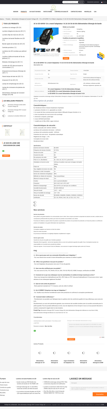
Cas (95, 11)
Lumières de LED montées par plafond (14, 51)
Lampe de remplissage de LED (11, 84)
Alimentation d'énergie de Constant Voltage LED (25, 19)
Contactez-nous (76, 11)
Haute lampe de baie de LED (11, 76)
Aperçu (2, 19)
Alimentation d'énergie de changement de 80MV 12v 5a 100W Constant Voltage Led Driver (54, 361)
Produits (24, 11)
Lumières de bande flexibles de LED (13, 38)
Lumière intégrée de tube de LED (12, 31)
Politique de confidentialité (10, 404)
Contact (66, 58)
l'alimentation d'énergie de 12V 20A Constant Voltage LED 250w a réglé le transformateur (40, 361)
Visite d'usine (47, 11)
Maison (15, 11)
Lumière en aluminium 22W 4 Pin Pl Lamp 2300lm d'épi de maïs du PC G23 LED (55, 387)
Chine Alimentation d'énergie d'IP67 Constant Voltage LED (31, 404)
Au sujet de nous (35, 11)
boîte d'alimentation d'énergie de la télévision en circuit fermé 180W (82, 310)
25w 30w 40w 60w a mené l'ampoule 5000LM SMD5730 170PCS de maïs (54, 392)
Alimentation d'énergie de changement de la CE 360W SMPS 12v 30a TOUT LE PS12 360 (84, 361)
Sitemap (2, 395)
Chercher (81, 2)
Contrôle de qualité (61, 11)
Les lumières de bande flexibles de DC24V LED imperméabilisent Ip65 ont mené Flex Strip (29, 393)
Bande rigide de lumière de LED (12, 44)
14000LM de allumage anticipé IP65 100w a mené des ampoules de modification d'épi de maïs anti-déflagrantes (55, 383)
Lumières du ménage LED (10, 27)
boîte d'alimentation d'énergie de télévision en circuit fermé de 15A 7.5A (50, 312)
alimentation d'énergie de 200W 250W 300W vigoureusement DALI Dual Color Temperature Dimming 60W (98, 361)
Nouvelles (87, 11)
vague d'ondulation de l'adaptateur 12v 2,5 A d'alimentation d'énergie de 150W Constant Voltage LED (69, 361)
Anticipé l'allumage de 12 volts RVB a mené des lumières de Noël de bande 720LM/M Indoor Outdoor (27, 388)
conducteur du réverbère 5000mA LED (17, 116)
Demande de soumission (93, 2)
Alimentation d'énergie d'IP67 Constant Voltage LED (53, 310)
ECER (102, 404)
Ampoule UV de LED (8, 80)
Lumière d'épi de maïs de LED (11, 35)
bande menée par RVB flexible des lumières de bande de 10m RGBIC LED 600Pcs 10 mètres (27, 383)
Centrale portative (7, 47)
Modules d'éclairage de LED (11, 62)
